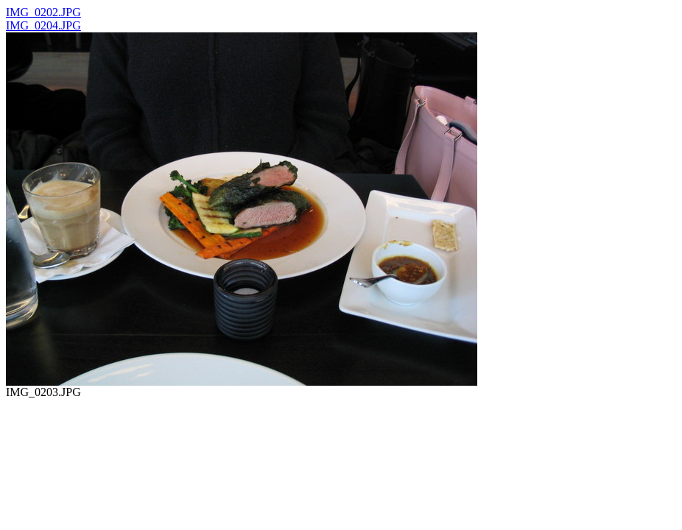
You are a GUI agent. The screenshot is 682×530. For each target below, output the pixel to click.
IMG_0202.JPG (43, 12)
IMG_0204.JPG (43, 25)
